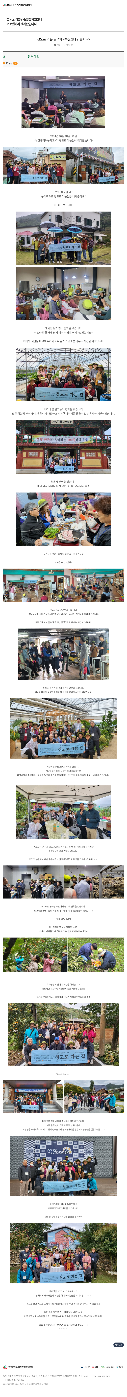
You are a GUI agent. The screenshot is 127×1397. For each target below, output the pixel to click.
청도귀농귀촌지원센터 (17, 6)
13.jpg (9, 63)
